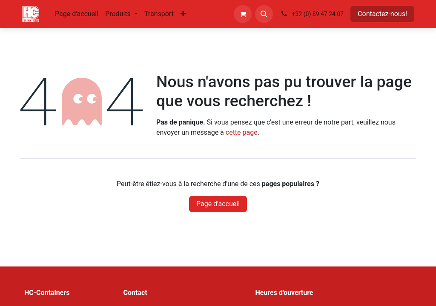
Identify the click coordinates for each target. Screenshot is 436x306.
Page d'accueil (218, 204)
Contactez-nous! (382, 14)
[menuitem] (77, 14)
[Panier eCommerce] (243, 14)
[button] (264, 14)
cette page (242, 132)
